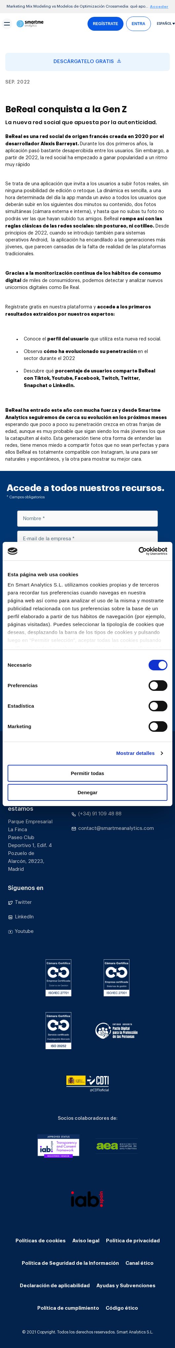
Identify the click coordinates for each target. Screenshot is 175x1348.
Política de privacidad (133, 1240)
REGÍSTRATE (105, 23)
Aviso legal (85, 1240)
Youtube (21, 931)
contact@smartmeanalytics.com (112, 828)
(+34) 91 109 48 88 (96, 814)
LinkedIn (21, 917)
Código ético (122, 1308)
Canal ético (139, 1263)
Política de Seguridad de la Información (70, 1263)
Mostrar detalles (135, 753)
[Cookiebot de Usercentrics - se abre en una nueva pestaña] (138, 551)
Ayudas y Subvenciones (126, 1285)
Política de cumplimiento (68, 1308)
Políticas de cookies (41, 1240)
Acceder (159, 7)
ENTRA (138, 23)
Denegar (87, 792)
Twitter (20, 902)
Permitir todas (87, 773)
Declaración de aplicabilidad (55, 1285)
